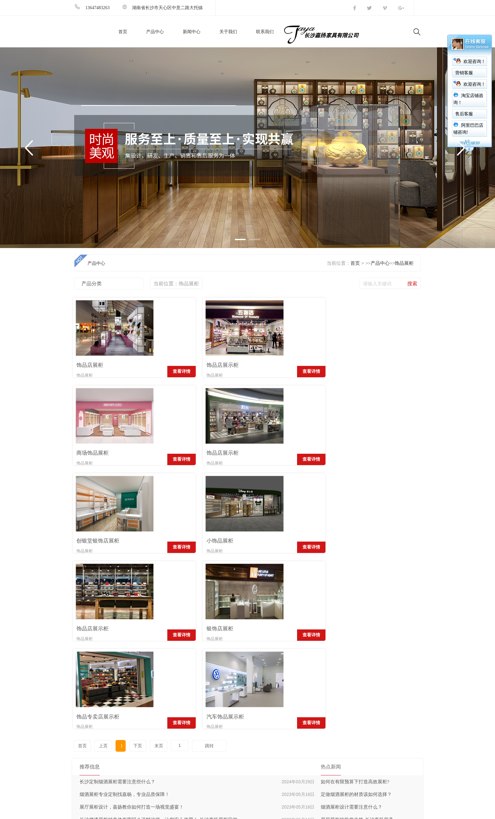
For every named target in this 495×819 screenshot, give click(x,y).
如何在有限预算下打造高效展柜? (355, 605)
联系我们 (265, 31)
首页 (122, 31)
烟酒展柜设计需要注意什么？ (351, 630)
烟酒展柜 (241, 706)
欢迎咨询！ (474, 61)
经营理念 (175, 706)
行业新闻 (308, 694)
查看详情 (140, 371)
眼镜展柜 (241, 742)
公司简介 (175, 694)
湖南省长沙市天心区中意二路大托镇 (162, 7)
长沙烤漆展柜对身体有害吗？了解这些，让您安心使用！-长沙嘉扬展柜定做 (158, 643)
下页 (132, 569)
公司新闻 (308, 706)
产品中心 (155, 31)
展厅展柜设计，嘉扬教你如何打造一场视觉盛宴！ (132, 630)
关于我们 (228, 31)
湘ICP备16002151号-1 (129, 812)
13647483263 (92, 7)
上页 (101, 569)
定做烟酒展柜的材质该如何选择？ (356, 618)
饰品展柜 (404, 263)
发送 (409, 699)
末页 (152, 569)
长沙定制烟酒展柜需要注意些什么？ (117, 605)
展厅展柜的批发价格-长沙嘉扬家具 (357, 643)
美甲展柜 (241, 730)
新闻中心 (191, 31)
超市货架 (241, 694)
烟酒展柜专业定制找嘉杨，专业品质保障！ (125, 618)
